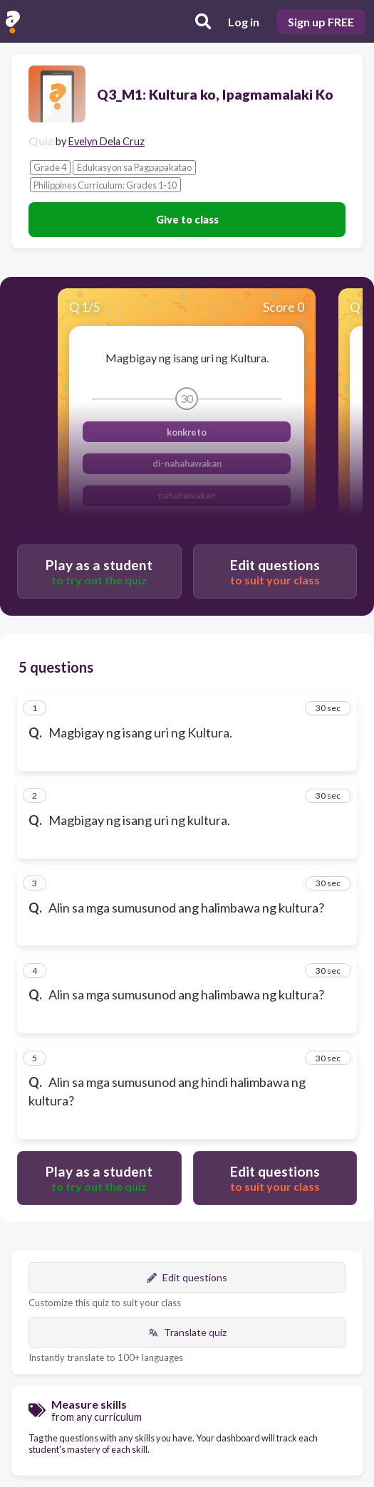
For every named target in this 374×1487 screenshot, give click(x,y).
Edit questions (187, 1277)
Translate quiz (187, 1332)
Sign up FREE (321, 21)
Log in (243, 21)
